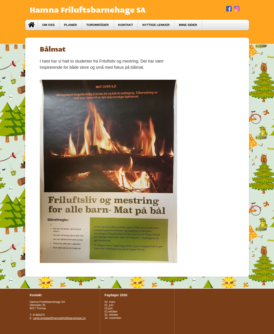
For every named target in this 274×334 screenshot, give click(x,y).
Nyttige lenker (155, 25)
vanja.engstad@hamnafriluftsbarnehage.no (59, 318)
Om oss (48, 25)
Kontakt (125, 25)
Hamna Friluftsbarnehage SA (88, 10)
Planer (70, 25)
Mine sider (188, 25)
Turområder (97, 25)
